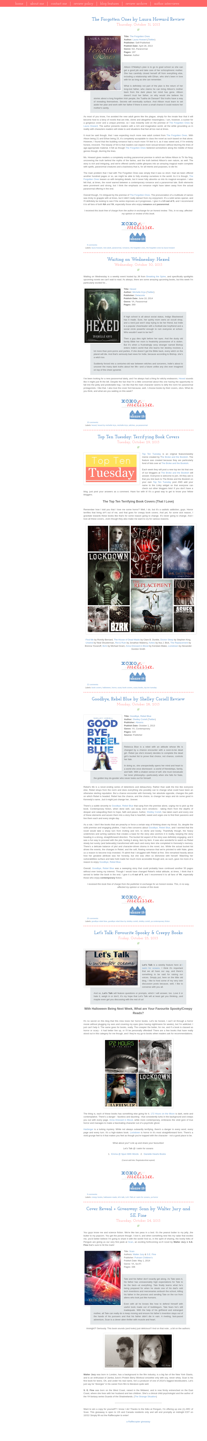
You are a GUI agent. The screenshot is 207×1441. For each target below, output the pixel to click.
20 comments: (93, 918)
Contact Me (59, 3)
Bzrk (104, 646)
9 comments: (92, 1194)
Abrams (139, 722)
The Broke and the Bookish (174, 463)
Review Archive (136, 3)
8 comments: (92, 245)
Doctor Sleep (166, 639)
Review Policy (83, 3)
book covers (96, 688)
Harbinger (88, 1129)
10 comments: (93, 422)
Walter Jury (138, 1254)
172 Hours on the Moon (163, 1113)
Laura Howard (140, 39)
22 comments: (93, 684)
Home (19, 3)
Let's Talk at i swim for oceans (137, 1197)
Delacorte (140, 295)
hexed (94, 425)
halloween (106, 688)
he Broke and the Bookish (175, 457)
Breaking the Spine (156, 276)
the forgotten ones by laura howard (160, 248)
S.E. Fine (151, 1254)
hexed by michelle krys (107, 425)
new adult (107, 248)
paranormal (116, 248)
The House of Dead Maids (127, 639)
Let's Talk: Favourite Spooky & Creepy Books (138, 933)
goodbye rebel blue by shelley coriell (123, 921)
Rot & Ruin (120, 642)
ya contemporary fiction (160, 921)
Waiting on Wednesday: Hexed (138, 259)
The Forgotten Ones (140, 36)
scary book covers (125, 688)
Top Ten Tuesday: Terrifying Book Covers (138, 437)
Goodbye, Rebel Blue (140, 716)
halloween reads (110, 1197)
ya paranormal (142, 425)
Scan (130, 1242)
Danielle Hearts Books (155, 1154)
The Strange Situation (145, 1396)
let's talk (121, 1197)
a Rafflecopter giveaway (138, 1421)
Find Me (90, 639)
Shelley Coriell (140, 719)
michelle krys (122, 425)
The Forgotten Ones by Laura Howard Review (138, 19)
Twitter (151, 39)
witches (132, 425)
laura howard (97, 248)
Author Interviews (166, 3)
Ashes (152, 642)
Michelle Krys (139, 292)
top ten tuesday (150, 688)
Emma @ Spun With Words (125, 1154)
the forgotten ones (137, 248)
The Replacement (179, 642)
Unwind (89, 642)
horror (114, 688)
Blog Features (109, 3)
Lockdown (173, 646)
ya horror (154, 1197)
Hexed (133, 289)
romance (125, 248)
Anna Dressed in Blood (137, 646)
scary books (138, 688)
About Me (37, 3)
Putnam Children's (144, 1257)
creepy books (97, 1197)
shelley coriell (144, 921)
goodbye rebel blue (99, 921)
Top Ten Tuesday (151, 454)
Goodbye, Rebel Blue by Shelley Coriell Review (138, 699)
